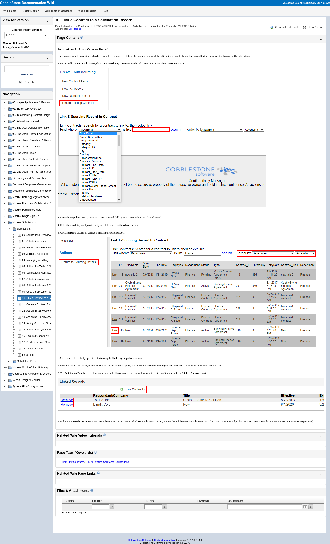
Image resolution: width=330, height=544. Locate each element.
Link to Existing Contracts (99, 461)
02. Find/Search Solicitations (38, 247)
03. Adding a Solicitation (35, 253)
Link (64, 461)
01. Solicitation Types (34, 241)
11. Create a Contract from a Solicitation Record (49, 304)
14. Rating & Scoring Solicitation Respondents (48, 323)
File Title (97, 500)
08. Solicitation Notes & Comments (41, 285)
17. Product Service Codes (37, 342)
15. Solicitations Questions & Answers (43, 329)
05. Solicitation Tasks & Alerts (38, 266)
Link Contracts (76, 461)
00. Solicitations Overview (36, 235)
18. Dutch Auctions (32, 348)
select (45, 35)
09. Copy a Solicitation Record (39, 291)
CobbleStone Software (139, 540)
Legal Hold (28, 354)
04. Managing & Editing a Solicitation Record (47, 260)
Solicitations (75, 29)
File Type (149, 500)
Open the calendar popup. (305, 506)
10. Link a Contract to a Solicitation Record (46, 298)
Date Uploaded (235, 500)
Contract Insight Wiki (165, 540)
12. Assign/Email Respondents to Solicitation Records (52, 310)
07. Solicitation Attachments (37, 279)
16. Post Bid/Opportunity (35, 335)
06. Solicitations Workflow (36, 272)
